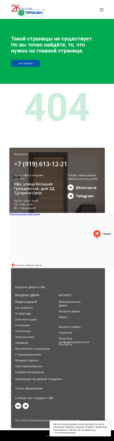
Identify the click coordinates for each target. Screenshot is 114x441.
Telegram (84, 195)
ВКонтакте (86, 187)
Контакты (65, 344)
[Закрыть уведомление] (108, 422)
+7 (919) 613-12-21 (40, 164)
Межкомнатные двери (70, 303)
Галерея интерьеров (29, 372)
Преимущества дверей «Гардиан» (38, 379)
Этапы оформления (29, 388)
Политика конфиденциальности (74, 340)
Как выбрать (24, 307)
